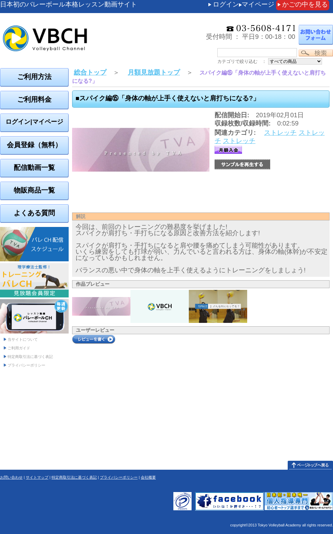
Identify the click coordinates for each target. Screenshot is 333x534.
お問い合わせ (11, 477)
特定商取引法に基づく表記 (30, 357)
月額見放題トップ (154, 72)
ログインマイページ (243, 4)
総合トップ (90, 72)
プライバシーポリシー (26, 365)
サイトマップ (37, 477)
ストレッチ (280, 132)
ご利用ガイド (19, 348)
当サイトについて (23, 339)
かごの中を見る (305, 4)
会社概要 (148, 477)
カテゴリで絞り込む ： (241, 61)
